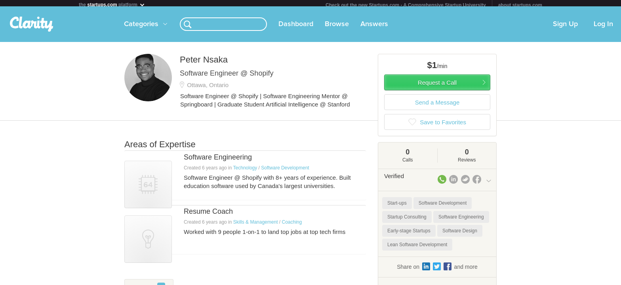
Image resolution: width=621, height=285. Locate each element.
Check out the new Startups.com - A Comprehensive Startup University (406, 5)
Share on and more (437, 270)
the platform (112, 4)
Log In (603, 27)
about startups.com (520, 5)
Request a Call (437, 85)
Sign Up (565, 27)
